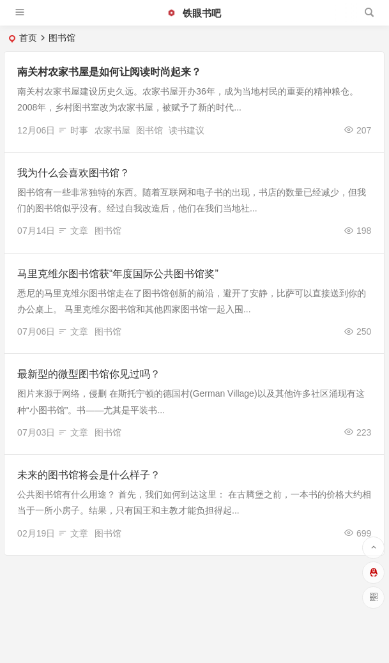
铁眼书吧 (193, 13)
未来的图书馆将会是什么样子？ (88, 474)
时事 (79, 130)
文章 (79, 230)
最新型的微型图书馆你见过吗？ (88, 374)
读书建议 (186, 130)
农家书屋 (112, 130)
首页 (28, 38)
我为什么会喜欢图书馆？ (73, 172)
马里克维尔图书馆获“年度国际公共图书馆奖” (117, 273)
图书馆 (149, 130)
